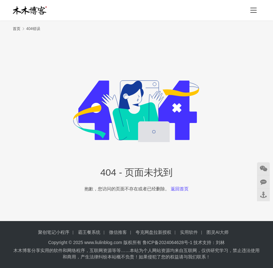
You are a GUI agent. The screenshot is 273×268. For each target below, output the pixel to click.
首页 (16, 29)
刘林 (220, 242)
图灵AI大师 (218, 232)
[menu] (253, 10)
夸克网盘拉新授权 (153, 232)
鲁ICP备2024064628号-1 (166, 242)
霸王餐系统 (89, 232)
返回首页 (180, 188)
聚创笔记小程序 (53, 232)
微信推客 (118, 232)
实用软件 (189, 232)
